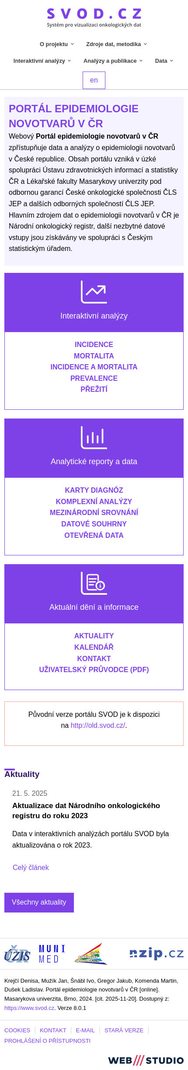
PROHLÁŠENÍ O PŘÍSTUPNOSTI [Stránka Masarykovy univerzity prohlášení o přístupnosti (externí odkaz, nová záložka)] (47, 1041)
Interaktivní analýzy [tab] (43, 60)
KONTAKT (53, 1030)
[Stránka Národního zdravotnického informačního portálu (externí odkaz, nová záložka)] (157, 953)
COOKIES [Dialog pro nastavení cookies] (17, 1030)
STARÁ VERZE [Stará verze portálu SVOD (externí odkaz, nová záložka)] (123, 1030)
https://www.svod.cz (29, 1008)
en (94, 80)
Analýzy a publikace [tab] (114, 60)
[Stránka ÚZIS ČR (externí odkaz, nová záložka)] (17, 953)
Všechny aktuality (39, 902)
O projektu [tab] (57, 44)
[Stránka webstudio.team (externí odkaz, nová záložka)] (146, 1059)
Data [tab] (164, 60)
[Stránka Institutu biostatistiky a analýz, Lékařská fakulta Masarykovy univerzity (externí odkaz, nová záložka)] (52, 953)
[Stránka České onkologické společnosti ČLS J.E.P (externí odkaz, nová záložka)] (90, 953)
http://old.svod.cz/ (98, 725)
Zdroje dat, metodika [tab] (117, 44)
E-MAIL (85, 1030)
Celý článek (31, 867)
